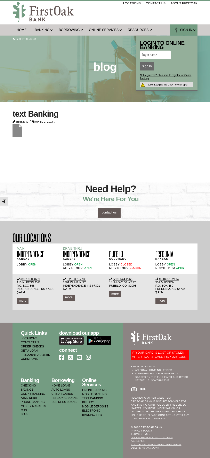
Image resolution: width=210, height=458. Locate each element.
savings (27, 389)
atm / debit (29, 397)
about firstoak (184, 3)
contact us (155, 3)
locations (132, 3)
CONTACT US (30, 342)
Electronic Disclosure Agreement (156, 444)
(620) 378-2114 (169, 279)
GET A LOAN (29, 350)
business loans (63, 402)
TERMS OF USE (140, 434)
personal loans (64, 397)
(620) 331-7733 (76, 279)
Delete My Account (145, 448)
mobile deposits (95, 406)
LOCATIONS (29, 338)
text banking (92, 398)
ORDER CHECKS (32, 346)
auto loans (60, 389)
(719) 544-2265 (122, 279)
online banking (33, 393)
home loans (61, 385)
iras (24, 414)
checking (28, 385)
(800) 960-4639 (30, 279)
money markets (33, 406)
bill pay (88, 402)
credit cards (62, 393)
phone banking (33, 402)
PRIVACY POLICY (142, 431)
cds (24, 410)
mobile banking (94, 394)
